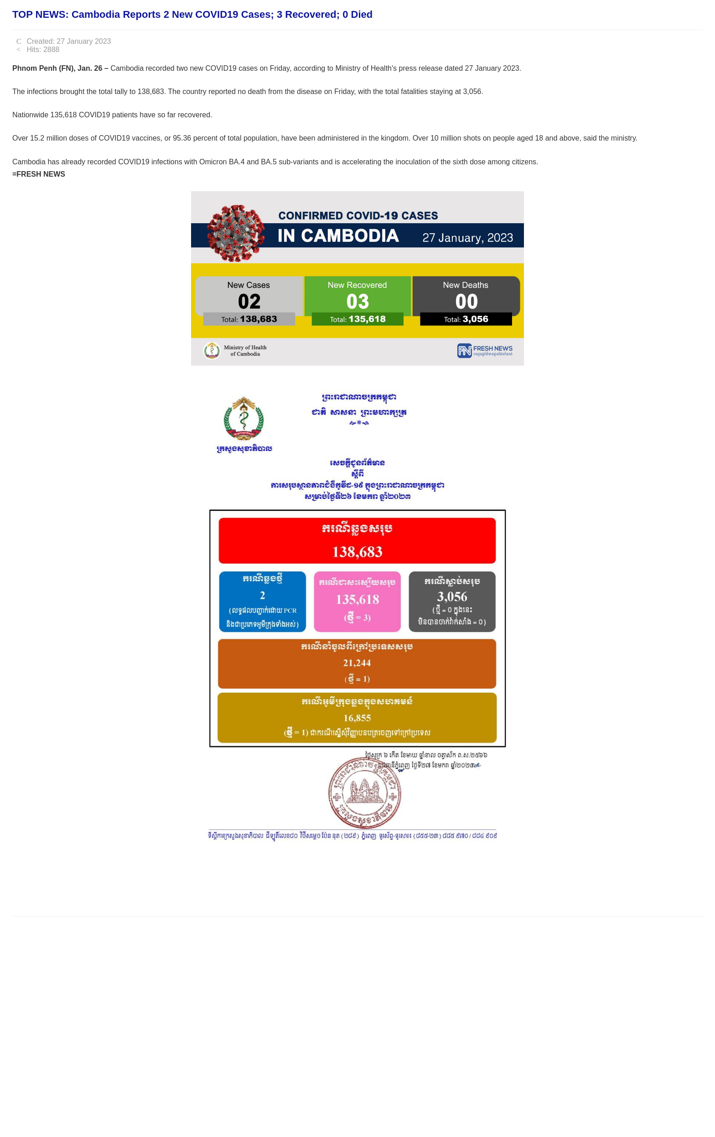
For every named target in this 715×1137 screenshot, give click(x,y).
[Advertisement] (178, 880)
